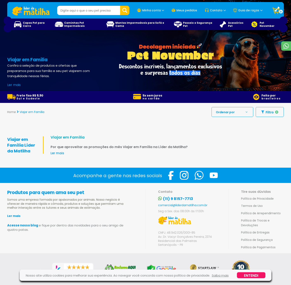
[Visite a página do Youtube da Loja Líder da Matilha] (214, 175)
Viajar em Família (32, 112)
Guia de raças (248, 10)
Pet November (267, 24)
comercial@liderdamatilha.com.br (182, 205)
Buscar (124, 10)
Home (11, 112)
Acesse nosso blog (65, 227)
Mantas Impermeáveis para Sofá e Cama (139, 24)
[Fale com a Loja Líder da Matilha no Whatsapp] (199, 175)
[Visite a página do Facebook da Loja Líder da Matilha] (171, 175)
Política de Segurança (257, 240)
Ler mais (13, 216)
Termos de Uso (252, 206)
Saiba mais (220, 275)
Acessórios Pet (235, 24)
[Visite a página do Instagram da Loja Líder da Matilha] (184, 175)
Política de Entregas (255, 232)
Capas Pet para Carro (34, 24)
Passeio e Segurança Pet (197, 24)
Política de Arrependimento (261, 213)
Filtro (269, 112)
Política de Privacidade (257, 198)
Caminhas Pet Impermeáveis (74, 24)
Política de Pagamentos (258, 247)
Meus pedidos (184, 10)
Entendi (251, 275)
